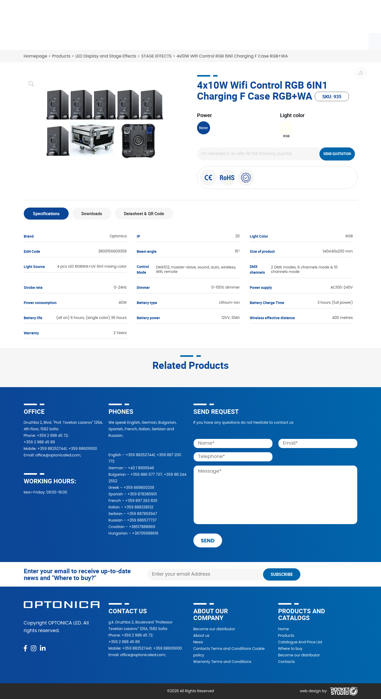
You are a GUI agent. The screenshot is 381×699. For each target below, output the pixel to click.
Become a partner (148, 40)
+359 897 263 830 (141, 500)
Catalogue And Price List (300, 642)
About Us (217, 40)
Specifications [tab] (46, 213)
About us (201, 635)
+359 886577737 (141, 520)
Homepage (35, 56)
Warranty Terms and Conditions (222, 661)
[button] (293, 16)
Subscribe (282, 574)
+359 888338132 (138, 507)
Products (36, 40)
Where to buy (104, 40)
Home (283, 629)
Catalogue (68, 40)
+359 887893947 (142, 513)
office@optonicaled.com (57, 455)
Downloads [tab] (91, 213)
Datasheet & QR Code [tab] (144, 213)
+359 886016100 (82, 448)
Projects (188, 40)
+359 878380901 (142, 494)
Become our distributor (214, 629)
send (208, 540)
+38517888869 (142, 526)
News (245, 40)
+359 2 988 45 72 (52, 435)
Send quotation (337, 153)
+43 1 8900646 (141, 468)
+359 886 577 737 (146, 474)
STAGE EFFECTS (156, 56)
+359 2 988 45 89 (39, 442)
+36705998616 (145, 533)
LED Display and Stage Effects (105, 56)
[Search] (242, 16)
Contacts (271, 40)
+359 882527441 (51, 448)
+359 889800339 (138, 487)
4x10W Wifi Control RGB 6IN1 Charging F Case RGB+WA (232, 56)
